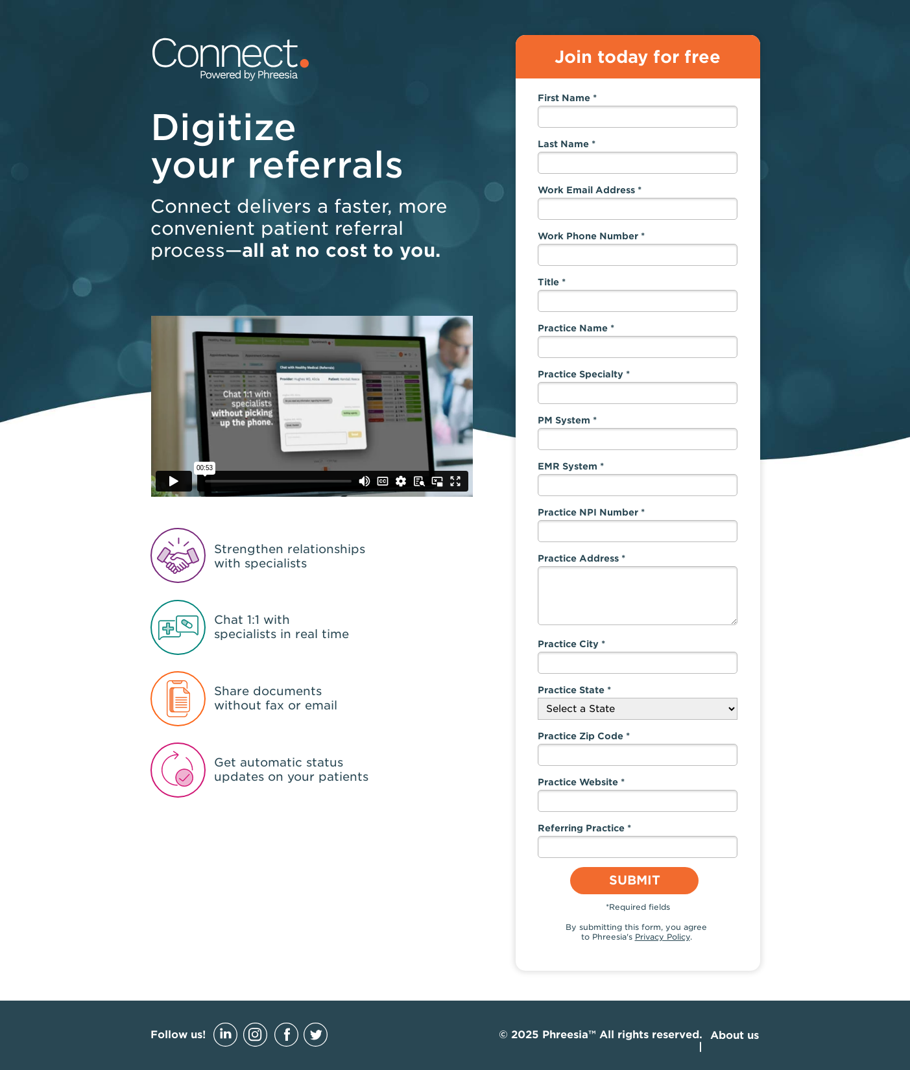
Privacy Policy (662, 937)
